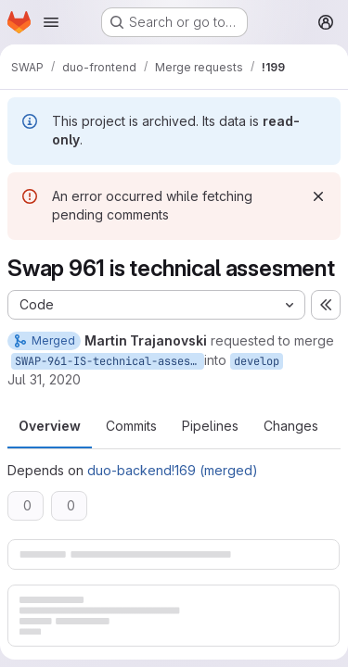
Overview (50, 426)
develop (256, 361)
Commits (131, 426)
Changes (291, 426)
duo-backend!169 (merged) (172, 470)
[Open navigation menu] (51, 22)
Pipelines (210, 426)
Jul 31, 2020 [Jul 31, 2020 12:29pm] (44, 379)
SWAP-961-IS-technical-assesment (109, 361)
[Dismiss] (318, 196)
